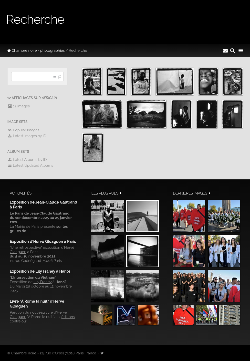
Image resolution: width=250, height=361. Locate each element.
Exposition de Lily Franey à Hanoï (40, 271)
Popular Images (23, 130)
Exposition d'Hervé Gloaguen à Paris (43, 241)
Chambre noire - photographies (36, 50)
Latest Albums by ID (27, 159)
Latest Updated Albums (30, 165)
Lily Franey (42, 282)
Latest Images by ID (26, 136)
